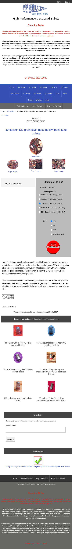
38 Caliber (43, 87)
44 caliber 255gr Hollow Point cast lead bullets (18, 344)
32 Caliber (32, 87)
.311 (54, 230)
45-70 (58, 94)
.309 (54, 221)
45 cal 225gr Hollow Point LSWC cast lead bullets (51, 344)
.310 (54, 226)
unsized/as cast (58, 234)
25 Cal (12, 87)
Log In (67, 2)
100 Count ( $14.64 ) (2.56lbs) (51, 195)
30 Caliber (11, 111)
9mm (65, 94)
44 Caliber (37, 94)
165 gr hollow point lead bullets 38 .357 (18, 399)
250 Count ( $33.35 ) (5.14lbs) (51, 199)
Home (59, 2)
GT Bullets (31, 484)
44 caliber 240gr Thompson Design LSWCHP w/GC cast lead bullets (51, 371)
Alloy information (38, 106)
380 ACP (54, 87)
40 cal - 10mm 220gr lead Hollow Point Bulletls (18, 370)
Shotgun (39, 100)
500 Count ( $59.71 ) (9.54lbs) (51, 203)
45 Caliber (48, 94)
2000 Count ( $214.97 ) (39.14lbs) (53, 212)
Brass (30, 100)
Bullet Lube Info (22, 106)
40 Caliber (64, 87)
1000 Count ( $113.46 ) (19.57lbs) (53, 208)
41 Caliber (26, 94)
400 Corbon (15, 94)
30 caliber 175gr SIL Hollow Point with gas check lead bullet (51, 399)
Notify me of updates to (38, 462)
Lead (47, 100)
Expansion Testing (54, 106)
